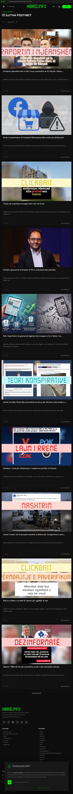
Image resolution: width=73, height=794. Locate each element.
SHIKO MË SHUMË (36, 693)
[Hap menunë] (4, 6)
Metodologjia (6, 732)
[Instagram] (8, 722)
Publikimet (5, 744)
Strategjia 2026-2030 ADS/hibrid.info (50, 753)
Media (40, 732)
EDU (40, 744)
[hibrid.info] (11, 709)
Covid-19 (41, 738)
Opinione (41, 736)
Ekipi (4, 736)
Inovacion (41, 757)
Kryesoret (41, 740)
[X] (17, 722)
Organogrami (6, 738)
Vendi (40, 734)
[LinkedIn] (26, 722)
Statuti (5, 742)
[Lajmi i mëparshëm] (67, 1)
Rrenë (40, 742)
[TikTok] (22, 722)
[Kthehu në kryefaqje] (11, 6)
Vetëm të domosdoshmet (21, 782)
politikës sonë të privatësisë (44, 787)
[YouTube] (13, 722)
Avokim (41, 759)
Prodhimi (41, 755)
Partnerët (41, 749)
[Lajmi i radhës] (71, 1)
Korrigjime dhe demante (9, 734)
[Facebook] (4, 722)
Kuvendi (5, 740)
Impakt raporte (43, 751)
